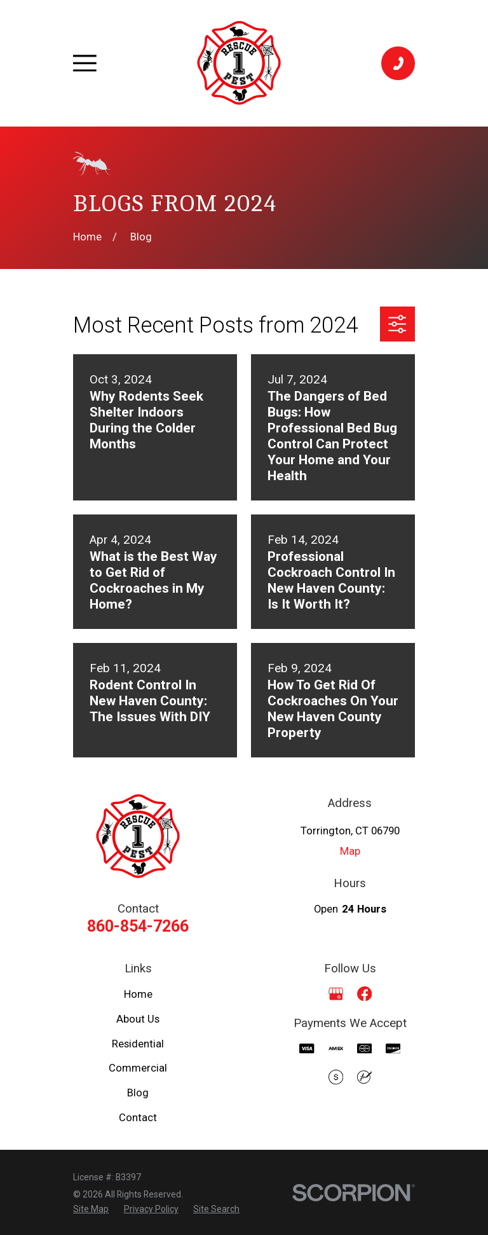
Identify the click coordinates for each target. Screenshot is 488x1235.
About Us (137, 1019)
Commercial (138, 1068)
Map (350, 851)
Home (138, 994)
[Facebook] (364, 993)
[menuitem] (91, 1209)
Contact (138, 1118)
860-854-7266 (138, 926)
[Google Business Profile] (336, 993)
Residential (138, 1044)
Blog (138, 1093)
